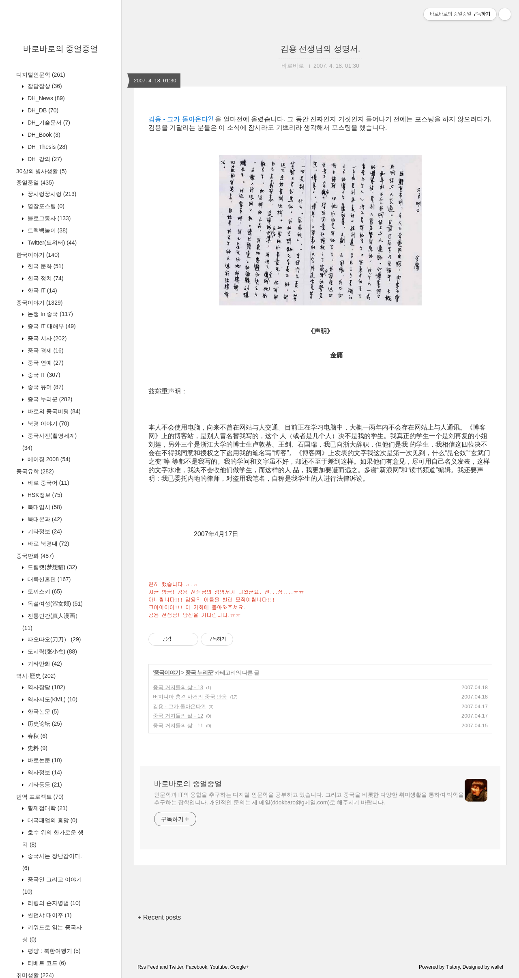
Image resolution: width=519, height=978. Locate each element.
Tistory (453, 967)
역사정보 (44, 772)
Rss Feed (147, 967)
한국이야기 (38, 254)
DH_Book (43, 134)
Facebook (196, 967)
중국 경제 (45, 350)
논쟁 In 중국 (49, 314)
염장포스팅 (45, 206)
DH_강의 (44, 159)
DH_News (45, 98)
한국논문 (42, 711)
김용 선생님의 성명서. (320, 48)
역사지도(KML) (51, 699)
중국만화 (35, 555)
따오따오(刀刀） (53, 639)
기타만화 (44, 663)
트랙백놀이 (47, 230)
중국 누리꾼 (49, 399)
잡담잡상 (44, 86)
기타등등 (44, 784)
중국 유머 (45, 387)
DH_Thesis (46, 147)
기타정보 (44, 531)
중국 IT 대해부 (51, 326)
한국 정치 (45, 278)
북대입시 (44, 507)
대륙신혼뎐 (48, 579)
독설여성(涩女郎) (54, 603)
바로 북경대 (47, 543)
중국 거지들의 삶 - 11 (178, 725)
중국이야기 (39, 302)
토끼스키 (44, 591)
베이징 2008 (48, 459)
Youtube (219, 967)
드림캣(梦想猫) (51, 567)
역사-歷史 (36, 676)
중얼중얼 (35, 182)
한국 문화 (45, 266)
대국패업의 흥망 (51, 820)
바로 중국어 (47, 482)
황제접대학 (47, 808)
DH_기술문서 (48, 122)
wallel (497, 967)
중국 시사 (46, 338)
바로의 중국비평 (53, 411)
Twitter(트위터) (51, 242)
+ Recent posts (159, 917)
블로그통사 (48, 218)
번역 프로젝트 (40, 796)
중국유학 (35, 471)
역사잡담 (45, 687)
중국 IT (43, 375)
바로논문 (44, 760)
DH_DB (42, 110)
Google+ (239, 967)
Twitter (176, 967)
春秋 (36, 736)
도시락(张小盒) (51, 651)
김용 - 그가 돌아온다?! (180, 119)
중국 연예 (45, 362)
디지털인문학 (40, 74)
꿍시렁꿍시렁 (51, 194)
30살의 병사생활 (41, 171)
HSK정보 (44, 495)
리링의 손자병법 (53, 903)
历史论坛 (44, 723)
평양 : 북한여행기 (53, 951)
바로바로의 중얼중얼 (61, 48)
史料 (36, 748)
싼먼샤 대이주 (49, 915)
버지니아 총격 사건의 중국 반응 (190, 697)
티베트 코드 (46, 963)
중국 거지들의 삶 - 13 (178, 687)
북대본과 (44, 519)
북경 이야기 (47, 423)
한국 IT (41, 290)
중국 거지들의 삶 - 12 (178, 716)
